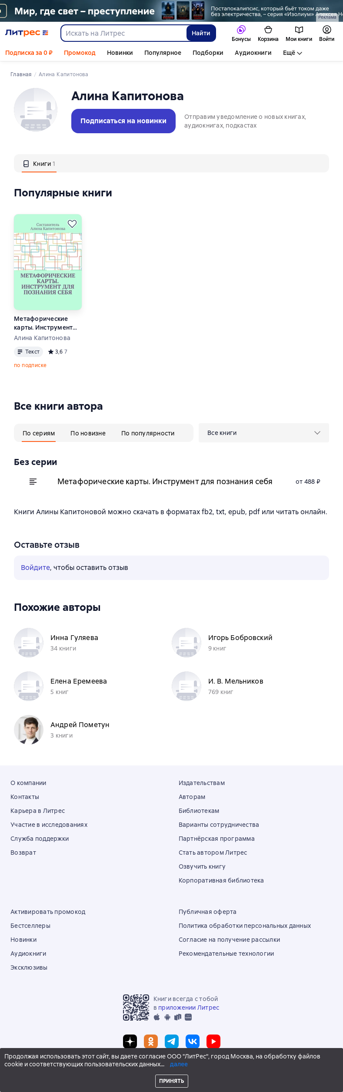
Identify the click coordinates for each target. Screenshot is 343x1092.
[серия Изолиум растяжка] (171, 11)
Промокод (80, 53)
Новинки (120, 53)
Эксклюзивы (29, 967)
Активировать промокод (47, 912)
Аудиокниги (253, 53)
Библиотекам (199, 811)
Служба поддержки (39, 839)
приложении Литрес (188, 1007)
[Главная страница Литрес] (26, 33)
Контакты (24, 797)
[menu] (264, 433)
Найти (201, 33)
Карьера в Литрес (37, 811)
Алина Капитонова (42, 338)
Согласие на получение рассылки (229, 940)
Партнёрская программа (217, 839)
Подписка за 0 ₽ (29, 53)
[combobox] (123, 33)
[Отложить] (72, 224)
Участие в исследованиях (48, 825)
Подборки (208, 53)
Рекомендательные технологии (226, 953)
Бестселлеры (30, 926)
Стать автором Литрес (213, 852)
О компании (28, 783)
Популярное (162, 53)
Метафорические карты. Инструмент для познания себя (43, 323)
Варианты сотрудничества (219, 825)
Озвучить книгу (202, 866)
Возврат (23, 852)
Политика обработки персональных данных (245, 926)
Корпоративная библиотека (221, 880)
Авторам (192, 797)
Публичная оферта (208, 912)
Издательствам (202, 783)
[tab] (39, 163)
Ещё (289, 53)
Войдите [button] (35, 567)
